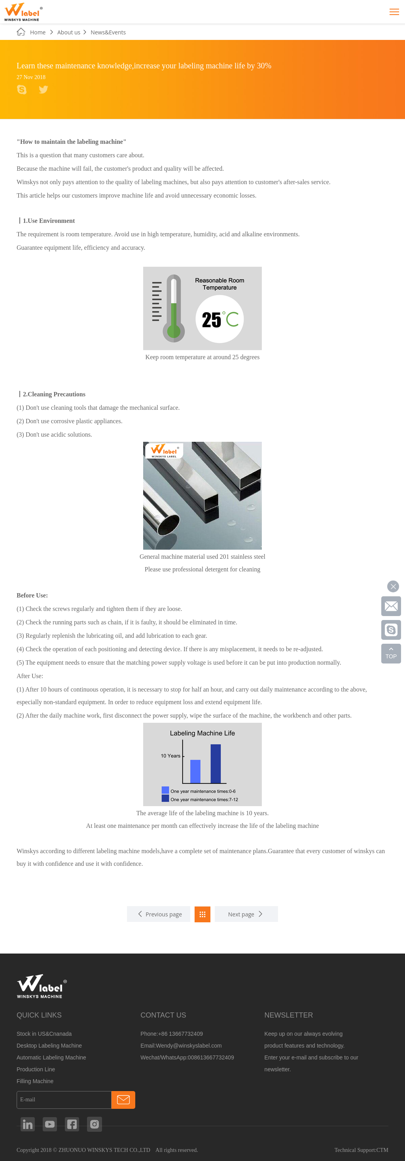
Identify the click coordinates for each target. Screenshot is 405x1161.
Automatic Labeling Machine (51, 1057)
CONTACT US (163, 1015)
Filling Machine (35, 1081)
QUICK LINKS (39, 1015)
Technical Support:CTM (361, 1150)
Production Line (36, 1069)
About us (68, 32)
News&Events (108, 32)
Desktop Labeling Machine (49, 1045)
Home (38, 32)
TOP (391, 656)
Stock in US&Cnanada (44, 1034)
